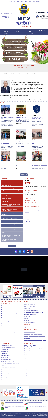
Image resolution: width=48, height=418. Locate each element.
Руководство (4, 315)
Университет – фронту (6, 198)
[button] (3, 53)
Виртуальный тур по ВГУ (29, 306)
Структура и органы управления (8, 307)
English (14, 1)
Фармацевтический (5, 369)
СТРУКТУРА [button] (13, 73)
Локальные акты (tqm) (29, 217)
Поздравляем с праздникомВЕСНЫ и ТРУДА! (24, 66)
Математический (5, 357)
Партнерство (27, 316)
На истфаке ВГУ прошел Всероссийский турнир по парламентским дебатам (37, 146)
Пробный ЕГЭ (5, 201)
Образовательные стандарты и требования (10, 313)
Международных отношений (7, 361)
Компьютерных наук (5, 355)
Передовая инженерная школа (31, 310)
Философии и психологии (7, 375)
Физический (4, 371)
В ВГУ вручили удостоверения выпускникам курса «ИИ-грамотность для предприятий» (22, 120)
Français (22, 1)
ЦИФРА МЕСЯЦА (29, 178)
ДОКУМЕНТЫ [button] (20, 73)
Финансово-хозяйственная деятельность (10, 329)
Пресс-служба (33, 415)
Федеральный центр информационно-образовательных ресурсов (37, 406)
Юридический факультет (5, 143)
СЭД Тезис (27, 219)
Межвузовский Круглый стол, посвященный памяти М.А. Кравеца (23, 166)
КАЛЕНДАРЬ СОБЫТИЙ (31, 190)
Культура (2, 141)
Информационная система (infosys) (32, 214)
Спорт (2, 163)
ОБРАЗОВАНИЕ (18, 31)
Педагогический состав (6, 317)
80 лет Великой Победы (29, 346)
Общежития (26, 320)
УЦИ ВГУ (46, 416)
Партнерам (26, 377)
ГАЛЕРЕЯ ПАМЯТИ (29, 198)
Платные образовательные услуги (8, 327)
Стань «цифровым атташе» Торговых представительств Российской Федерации (11, 229)
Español (26, 1)
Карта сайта (38, 1)
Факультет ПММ (35, 119)
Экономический (4, 379)
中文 (30, 1)
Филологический (5, 373)
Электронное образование (30, 314)
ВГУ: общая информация (29, 304)
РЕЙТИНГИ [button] (34, 73)
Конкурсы (34, 117)
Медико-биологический (6, 359)
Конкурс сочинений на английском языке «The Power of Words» (12, 225)
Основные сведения (5, 305)
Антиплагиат (27, 221)
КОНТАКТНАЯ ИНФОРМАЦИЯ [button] (28, 77)
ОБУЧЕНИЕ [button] (27, 73)
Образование (18, 117)
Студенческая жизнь (39, 117)
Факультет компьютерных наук (37, 118)
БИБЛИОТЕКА (6, 33)
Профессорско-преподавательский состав (33, 312)
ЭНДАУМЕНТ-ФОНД (30, 33)
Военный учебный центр (20, 141)
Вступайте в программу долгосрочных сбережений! (10, 240)
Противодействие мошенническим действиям (34, 365)
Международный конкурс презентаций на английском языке (11, 236)
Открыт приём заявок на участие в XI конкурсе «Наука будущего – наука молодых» (12, 217)
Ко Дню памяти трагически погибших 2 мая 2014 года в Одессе (11, 191)
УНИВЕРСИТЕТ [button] (5, 73)
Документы (3, 309)
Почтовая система (28, 209)
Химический (4, 377)
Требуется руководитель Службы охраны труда (12, 188)
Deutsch (18, 1)
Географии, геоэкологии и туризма (8, 347)
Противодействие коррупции (30, 350)
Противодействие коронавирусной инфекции (34, 348)
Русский (10, 1)
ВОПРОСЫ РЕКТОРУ (30, 200)
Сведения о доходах (28, 352)
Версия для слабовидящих (6, 13)
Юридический (4, 381)
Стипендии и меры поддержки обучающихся (11, 325)
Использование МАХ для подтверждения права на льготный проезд (11, 205)
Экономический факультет (21, 163)
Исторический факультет (36, 141)
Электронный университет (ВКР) (32, 215)
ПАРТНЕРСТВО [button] (18, 77)
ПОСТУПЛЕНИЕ (6, 31)
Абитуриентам (27, 369)
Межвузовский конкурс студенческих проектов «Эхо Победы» (12, 213)
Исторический (4, 353)
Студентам (26, 371)
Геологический (4, 349)
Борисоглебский (28, 327)
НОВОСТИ (3, 103)
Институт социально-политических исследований (35, 340)
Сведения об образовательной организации (6, 16)
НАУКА (30, 31)
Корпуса (26, 318)
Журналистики (4, 351)
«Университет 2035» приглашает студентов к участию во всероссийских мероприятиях (11, 221)
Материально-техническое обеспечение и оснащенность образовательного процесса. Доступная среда (10, 321)
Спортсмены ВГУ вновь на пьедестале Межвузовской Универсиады (6, 167)
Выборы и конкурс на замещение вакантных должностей (11, 195)
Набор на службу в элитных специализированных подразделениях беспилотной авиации (10, 209)
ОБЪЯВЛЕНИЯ (4, 178)
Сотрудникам (27, 375)
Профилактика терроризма (30, 354)
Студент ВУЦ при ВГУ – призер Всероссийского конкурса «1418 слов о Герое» (22, 145)
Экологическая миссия (29, 367)
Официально (24, 117)
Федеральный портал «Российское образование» (35, 402)
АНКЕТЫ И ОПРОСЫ (30, 203)
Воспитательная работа (36, 163)
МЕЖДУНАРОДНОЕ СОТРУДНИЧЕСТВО (42, 31)
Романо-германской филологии (8, 367)
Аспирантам (27, 373)
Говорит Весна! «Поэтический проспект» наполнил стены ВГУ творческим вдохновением (7, 146)
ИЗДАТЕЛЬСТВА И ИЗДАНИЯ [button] (8, 77)
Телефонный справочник (29, 322)
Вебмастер (27, 415)
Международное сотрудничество (8, 336)
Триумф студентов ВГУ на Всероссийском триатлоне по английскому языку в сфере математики (38, 123)
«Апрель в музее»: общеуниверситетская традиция (38, 167)
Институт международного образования (33, 334)
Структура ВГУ (27, 308)
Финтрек (3, 232)
